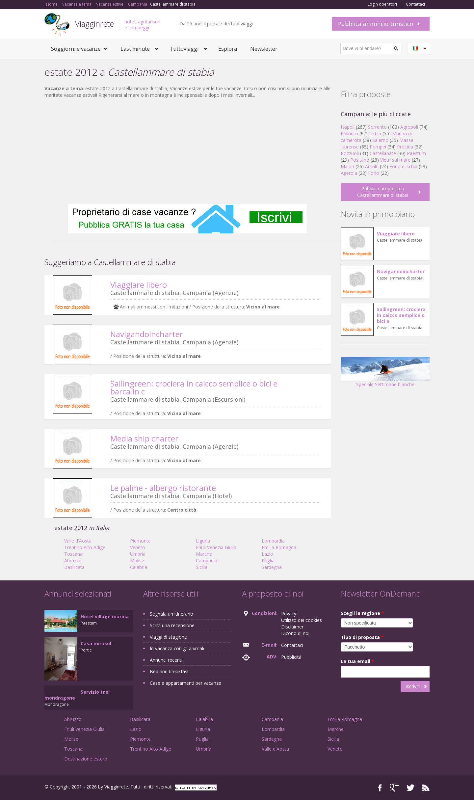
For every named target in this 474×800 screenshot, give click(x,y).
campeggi (138, 27)
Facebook (380, 788)
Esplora (227, 48)
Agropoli (409, 127)
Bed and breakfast (169, 671)
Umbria (137, 554)
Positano (359, 160)
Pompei (378, 147)
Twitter (410, 788)
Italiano (420, 48)
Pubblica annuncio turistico (375, 24)
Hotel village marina (105, 616)
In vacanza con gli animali (177, 648)
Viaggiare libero (138, 284)
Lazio (267, 554)
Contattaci (415, 4)
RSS (426, 788)
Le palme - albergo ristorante (163, 487)
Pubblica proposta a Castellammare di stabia (382, 191)
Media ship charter (144, 438)
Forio (373, 173)
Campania (206, 560)
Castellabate (383, 153)
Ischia (375, 133)
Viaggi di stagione (168, 637)
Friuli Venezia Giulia (216, 547)
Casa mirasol (96, 643)
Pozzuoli (350, 153)
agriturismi (149, 21)
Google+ (394, 788)
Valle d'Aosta (78, 541)
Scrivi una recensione (172, 625)
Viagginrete (94, 23)
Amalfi (372, 166)
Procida (405, 147)
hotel (129, 21)
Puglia (268, 560)
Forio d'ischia (403, 166)
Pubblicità (291, 657)
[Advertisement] (187, 151)
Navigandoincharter (146, 334)
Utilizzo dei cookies (301, 620)
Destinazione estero (85, 759)
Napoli (348, 127)
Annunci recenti (166, 660)
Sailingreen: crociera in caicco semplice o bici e (401, 315)
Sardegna (272, 567)
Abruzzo (73, 560)
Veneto (137, 547)
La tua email (357, 661)
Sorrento (377, 127)
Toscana (73, 554)
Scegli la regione (362, 613)
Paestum (416, 153)
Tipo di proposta (362, 637)
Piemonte (140, 541)
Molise (137, 560)
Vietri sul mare (395, 160)
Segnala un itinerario (171, 614)
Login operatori (382, 4)
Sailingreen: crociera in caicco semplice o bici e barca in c (193, 387)
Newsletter (263, 48)
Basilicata (74, 567)
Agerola (349, 173)
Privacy (288, 613)
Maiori (347, 166)
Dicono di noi (295, 633)
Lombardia (273, 541)
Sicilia (201, 567)
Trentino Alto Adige (84, 547)
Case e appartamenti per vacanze (185, 683)
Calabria (138, 567)
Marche (204, 554)
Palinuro (349, 133)
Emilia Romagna (279, 547)
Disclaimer (292, 627)
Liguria (203, 541)
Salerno (380, 140)
